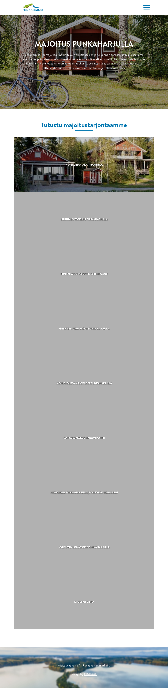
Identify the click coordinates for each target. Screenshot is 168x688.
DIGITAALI (90, 674)
